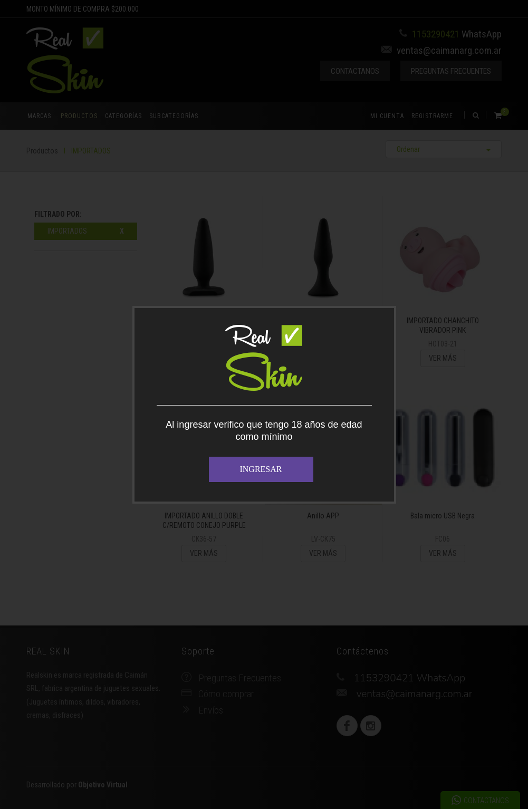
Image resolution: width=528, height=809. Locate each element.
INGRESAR (260, 469)
